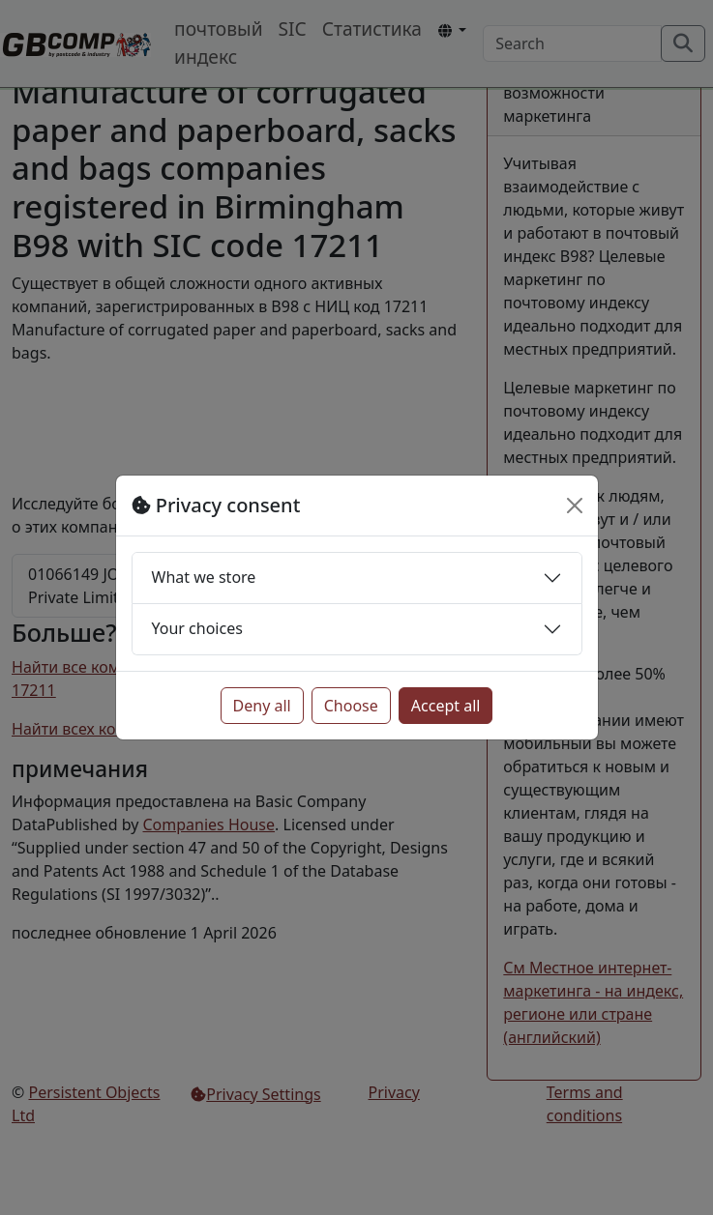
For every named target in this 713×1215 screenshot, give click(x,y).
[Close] (574, 505)
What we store (204, 577)
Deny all (262, 705)
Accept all (446, 705)
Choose (351, 705)
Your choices (197, 628)
